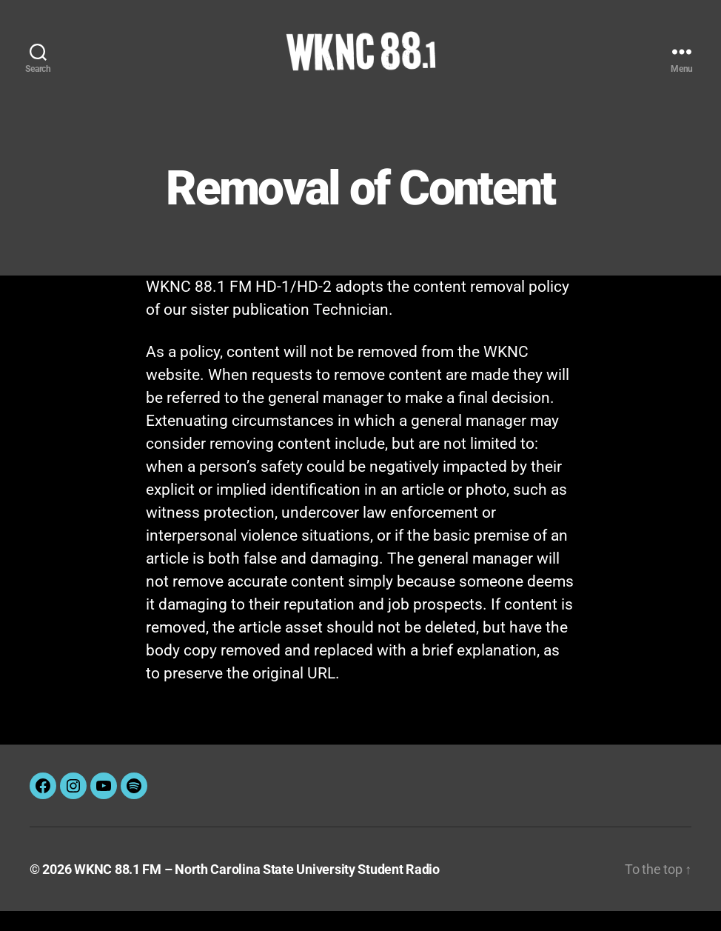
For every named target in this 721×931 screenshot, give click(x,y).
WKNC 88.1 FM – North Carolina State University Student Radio (257, 889)
